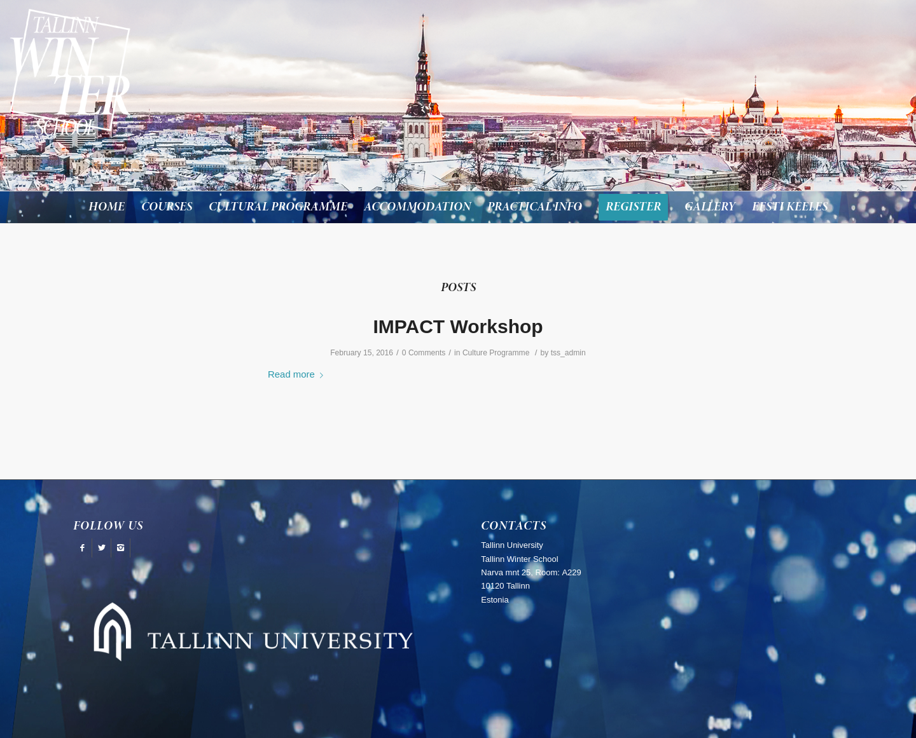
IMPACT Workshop (458, 326)
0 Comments (424, 352)
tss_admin (568, 352)
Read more (298, 374)
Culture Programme (496, 352)
